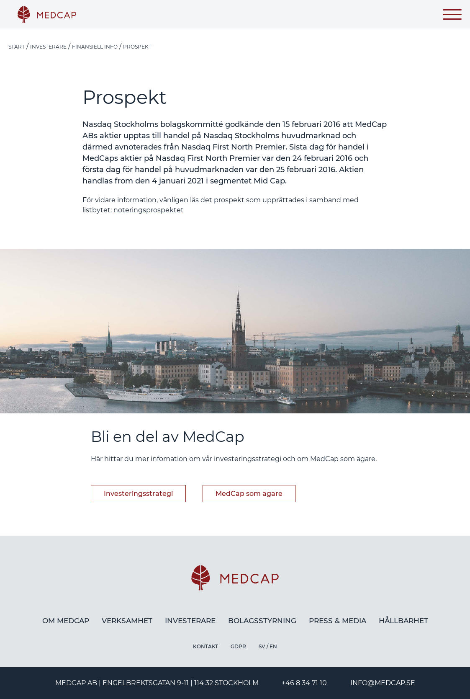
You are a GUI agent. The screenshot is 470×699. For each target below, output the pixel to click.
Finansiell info (95, 47)
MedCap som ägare (249, 494)
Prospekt (137, 47)
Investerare (48, 47)
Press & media (337, 620)
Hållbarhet (403, 620)
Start (16, 47)
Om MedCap (65, 620)
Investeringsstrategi (138, 494)
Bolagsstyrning (262, 620)
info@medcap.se (382, 683)
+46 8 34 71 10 (304, 683)
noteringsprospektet (148, 210)
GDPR (238, 646)
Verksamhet (127, 620)
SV (262, 646)
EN (273, 646)
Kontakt (205, 646)
